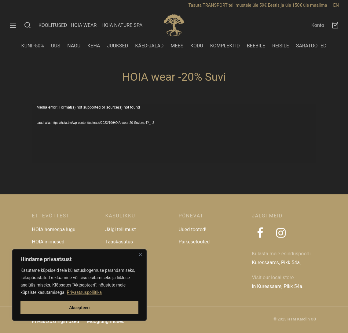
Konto (317, 25)
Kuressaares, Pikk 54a (276, 262)
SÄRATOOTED (311, 46)
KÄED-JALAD (149, 46)
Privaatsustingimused (55, 321)
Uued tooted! (193, 229)
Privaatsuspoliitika (84, 292)
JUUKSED (117, 46)
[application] (174, 133)
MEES (176, 46)
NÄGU (73, 46)
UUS (55, 46)
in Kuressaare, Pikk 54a (277, 286)
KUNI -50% (32, 46)
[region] (79, 285)
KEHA (93, 46)
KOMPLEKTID (225, 46)
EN (336, 5)
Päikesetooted (194, 242)
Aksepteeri (79, 307)
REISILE (280, 46)
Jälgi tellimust (120, 229)
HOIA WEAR (86, 25)
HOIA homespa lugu (53, 229)
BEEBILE (256, 46)
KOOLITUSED (52, 25)
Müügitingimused (106, 321)
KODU (196, 46)
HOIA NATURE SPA (121, 25)
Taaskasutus (119, 242)
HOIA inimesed (48, 242)
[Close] (140, 254)
